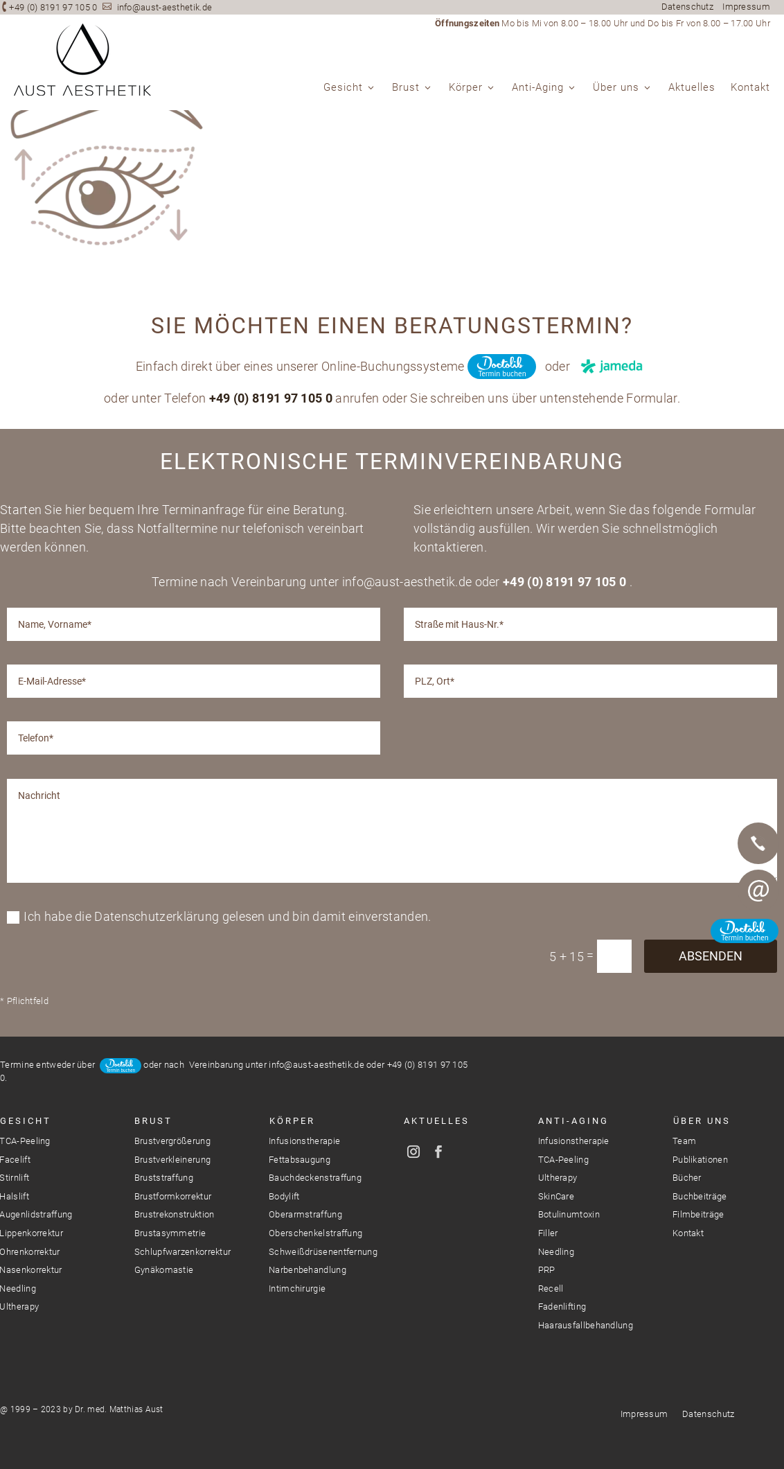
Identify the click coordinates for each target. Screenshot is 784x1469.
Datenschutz (687, 6)
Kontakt (750, 88)
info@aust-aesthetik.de (165, 7)
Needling (556, 1252)
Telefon (758, 843)
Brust (406, 88)
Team (684, 1141)
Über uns (616, 88)
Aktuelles (691, 88)
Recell (551, 1288)
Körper (466, 88)
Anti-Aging (538, 88)
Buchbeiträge (699, 1196)
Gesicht (343, 88)
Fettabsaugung (299, 1159)
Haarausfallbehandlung (585, 1325)
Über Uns (702, 1121)
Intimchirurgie (297, 1288)
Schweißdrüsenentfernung (323, 1252)
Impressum (746, 6)
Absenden (710, 1252)
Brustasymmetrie (170, 1233)
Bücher (687, 1177)
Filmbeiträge (698, 1214)
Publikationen (700, 1159)
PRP (546, 1270)
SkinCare (556, 1196)
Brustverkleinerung (172, 1159)
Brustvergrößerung (172, 1141)
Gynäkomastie (164, 1270)
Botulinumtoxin (569, 1214)
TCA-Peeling (563, 1159)
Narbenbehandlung (307, 1270)
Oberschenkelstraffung (315, 1233)
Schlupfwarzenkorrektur (182, 1252)
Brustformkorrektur (172, 1196)
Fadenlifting (562, 1306)
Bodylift (284, 1196)
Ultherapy (558, 1177)
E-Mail (758, 890)
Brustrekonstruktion (174, 1214)
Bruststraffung (163, 1177)
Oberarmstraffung (305, 1214)
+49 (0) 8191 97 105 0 (53, 7)
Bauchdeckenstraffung (315, 1177)
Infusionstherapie (304, 1141)
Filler (548, 1233)
